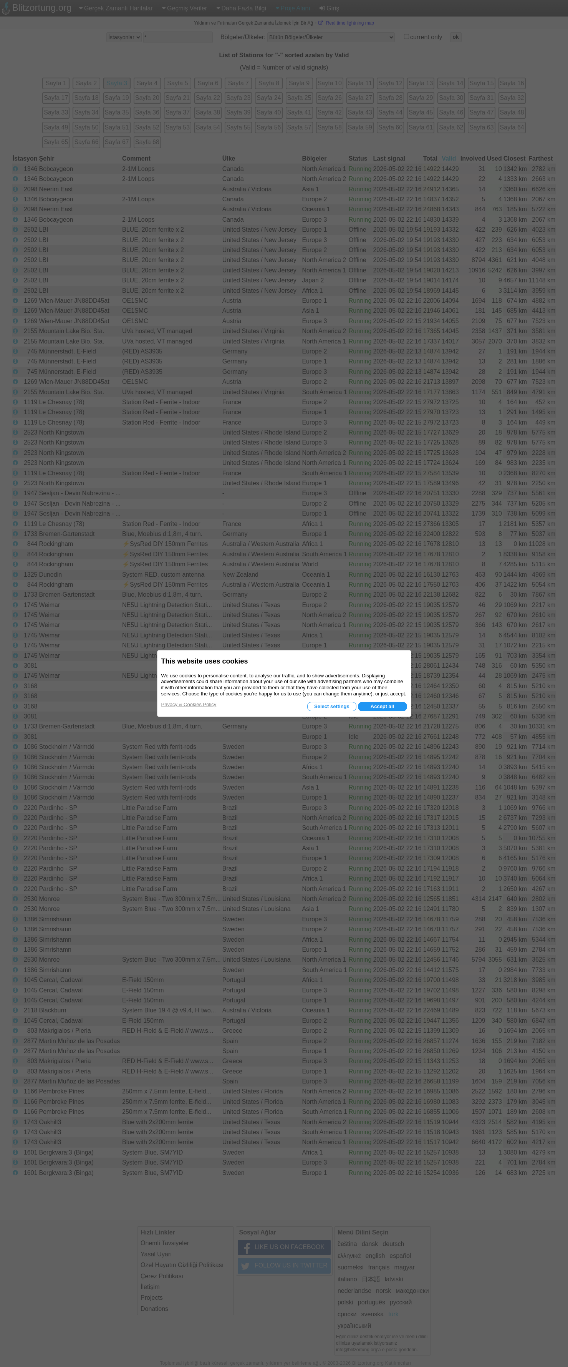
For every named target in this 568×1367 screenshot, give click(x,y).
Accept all (382, 706)
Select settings (331, 706)
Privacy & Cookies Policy (189, 704)
